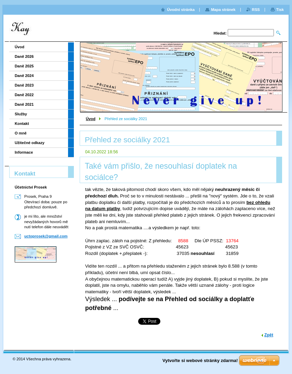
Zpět (268, 335)
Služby (21, 114)
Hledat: (220, 33)
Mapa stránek (223, 10)
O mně (21, 133)
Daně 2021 (24, 104)
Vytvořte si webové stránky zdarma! (200, 360)
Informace (24, 152)
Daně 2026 (24, 56)
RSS (256, 10)
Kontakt (22, 123)
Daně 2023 (24, 85)
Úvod (90, 119)
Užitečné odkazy (29, 143)
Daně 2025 (24, 66)
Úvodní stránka (181, 10)
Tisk (280, 10)
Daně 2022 (24, 95)
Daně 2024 (24, 76)
